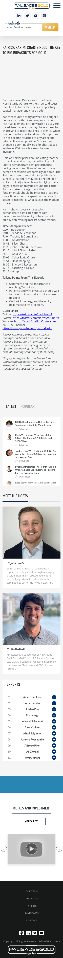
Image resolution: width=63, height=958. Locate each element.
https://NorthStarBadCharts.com (35, 321)
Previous (4, 849)
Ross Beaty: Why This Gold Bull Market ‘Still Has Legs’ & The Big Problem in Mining (35, 485)
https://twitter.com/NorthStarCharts (36, 318)
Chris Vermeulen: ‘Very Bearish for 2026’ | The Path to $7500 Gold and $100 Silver (33, 438)
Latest (11, 407)
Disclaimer (31, 898)
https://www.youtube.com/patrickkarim (27, 328)
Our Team (32, 891)
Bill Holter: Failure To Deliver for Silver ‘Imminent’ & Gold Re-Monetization (35, 423)
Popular (28, 407)
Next (59, 849)
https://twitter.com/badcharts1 (32, 314)
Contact (31, 920)
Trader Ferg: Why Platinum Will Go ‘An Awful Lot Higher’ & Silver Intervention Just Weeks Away (35, 454)
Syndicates (32, 913)
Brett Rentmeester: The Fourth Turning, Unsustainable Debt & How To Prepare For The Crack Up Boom (35, 469)
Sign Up (50, 27)
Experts (32, 906)
